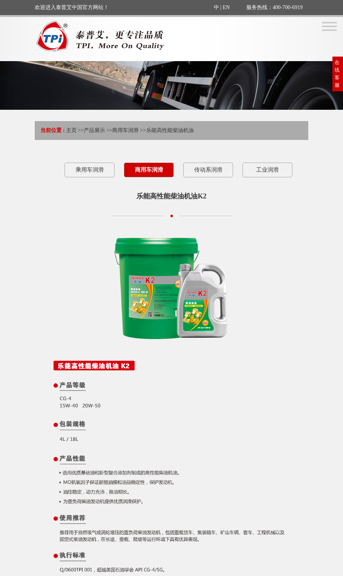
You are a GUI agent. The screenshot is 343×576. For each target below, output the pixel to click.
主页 (71, 130)
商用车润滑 (125, 130)
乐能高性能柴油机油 (170, 130)
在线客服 (337, 74)
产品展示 (94, 130)
